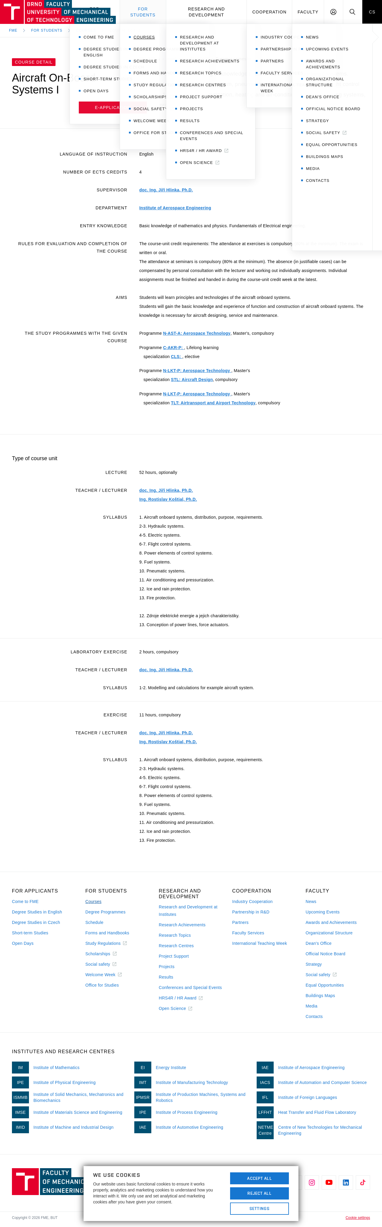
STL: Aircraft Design (192, 379)
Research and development (206, 12)
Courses (86, 30)
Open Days (23, 943)
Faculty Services (248, 932)
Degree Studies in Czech (36, 922)
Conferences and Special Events (190, 987)
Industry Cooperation (252, 901)
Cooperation (269, 12)
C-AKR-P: (173, 347)
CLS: (176, 356)
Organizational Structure (329, 932)
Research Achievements (182, 924)
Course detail (126, 30)
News (311, 901)
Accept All (259, 1178)
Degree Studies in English (37, 912)
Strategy (314, 964)
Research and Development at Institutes (188, 910)
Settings (259, 1208)
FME (13, 30)
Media (312, 1006)
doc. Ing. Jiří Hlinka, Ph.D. (166, 190)
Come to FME (25, 901)
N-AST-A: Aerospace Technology (196, 333)
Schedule (94, 922)
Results (166, 977)
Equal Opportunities (325, 985)
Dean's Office (319, 943)
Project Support (174, 956)
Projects (167, 966)
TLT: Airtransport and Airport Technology (213, 402)
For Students (46, 30)
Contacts (314, 1016)
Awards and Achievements (331, 922)
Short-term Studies (30, 932)
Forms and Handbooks (107, 932)
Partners (240, 922)
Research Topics (175, 935)
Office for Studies (102, 985)
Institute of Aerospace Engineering (175, 207)
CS (372, 12)
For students (142, 12)
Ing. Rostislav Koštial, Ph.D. (168, 499)
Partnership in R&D (250, 912)
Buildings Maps (320, 995)
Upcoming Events (323, 912)
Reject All (259, 1193)
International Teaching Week (259, 943)
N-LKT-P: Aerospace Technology (197, 370)
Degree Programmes (105, 912)
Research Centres (176, 945)
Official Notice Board (325, 953)
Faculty (308, 12)
